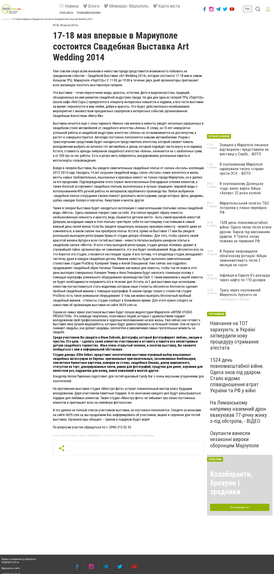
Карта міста (166, 6)
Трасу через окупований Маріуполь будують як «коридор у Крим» (240, 295)
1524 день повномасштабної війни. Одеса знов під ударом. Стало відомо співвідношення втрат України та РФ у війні (237, 375)
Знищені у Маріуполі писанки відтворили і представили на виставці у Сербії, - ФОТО (244, 149)
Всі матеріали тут (239, 507)
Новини (69, 6)
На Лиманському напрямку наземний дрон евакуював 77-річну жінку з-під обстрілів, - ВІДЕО (238, 412)
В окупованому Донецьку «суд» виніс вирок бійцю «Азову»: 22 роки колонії (241, 188)
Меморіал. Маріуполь (126, 6)
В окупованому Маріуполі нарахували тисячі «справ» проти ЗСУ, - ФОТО (242, 169)
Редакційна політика (88, 12)
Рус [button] (246, 9)
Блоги (91, 6)
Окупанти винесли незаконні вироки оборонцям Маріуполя (234, 439)
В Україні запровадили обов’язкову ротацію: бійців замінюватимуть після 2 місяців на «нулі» (243, 258)
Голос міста (66, 12)
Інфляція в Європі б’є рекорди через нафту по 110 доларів (245, 277)
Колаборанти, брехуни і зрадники (231, 483)
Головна (6, 19)
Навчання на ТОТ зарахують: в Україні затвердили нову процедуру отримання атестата (234, 335)
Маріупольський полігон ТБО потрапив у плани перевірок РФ (244, 208)
